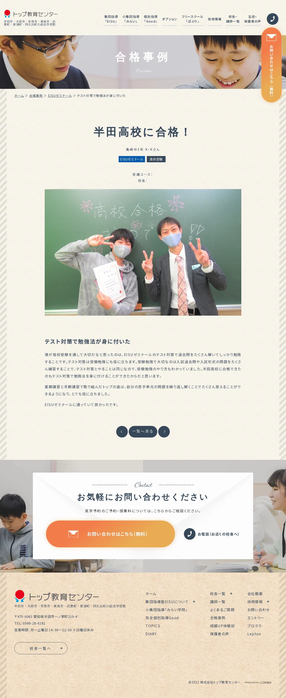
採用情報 (215, 19)
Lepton (254, 633)
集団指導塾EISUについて (167, 601)
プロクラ (254, 625)
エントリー (255, 617)
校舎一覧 (217, 593)
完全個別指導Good (162, 617)
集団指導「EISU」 (111, 18)
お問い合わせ (258, 609)
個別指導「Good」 (151, 18)
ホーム (19, 95)
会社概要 (255, 593)
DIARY (151, 633)
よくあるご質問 (222, 609)
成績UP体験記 (222, 625)
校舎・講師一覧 (233, 18)
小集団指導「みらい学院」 (166, 609)
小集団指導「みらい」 (130, 18)
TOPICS (152, 625)
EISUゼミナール (60, 95)
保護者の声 (219, 633)
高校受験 (156, 159)
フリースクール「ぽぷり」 (193, 18)
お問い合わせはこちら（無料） (271, 66)
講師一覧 (217, 601)
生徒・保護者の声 (252, 18)
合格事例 (36, 95)
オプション (169, 19)
